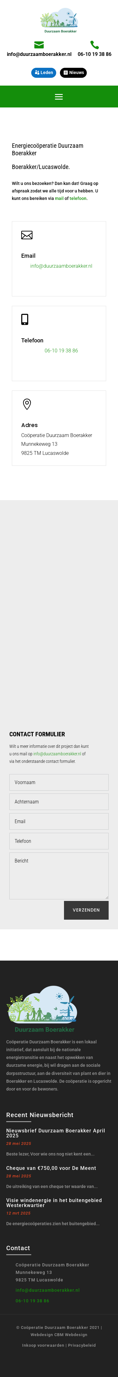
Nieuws (76, 72)
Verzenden (86, 910)
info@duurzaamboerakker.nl (39, 54)
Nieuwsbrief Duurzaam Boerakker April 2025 (55, 1133)
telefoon (78, 198)
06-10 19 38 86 (94, 54)
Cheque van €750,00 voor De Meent (51, 1168)
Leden (47, 72)
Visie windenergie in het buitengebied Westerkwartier (54, 1202)
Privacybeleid (82, 1345)
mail (59, 198)
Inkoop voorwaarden (43, 1345)
